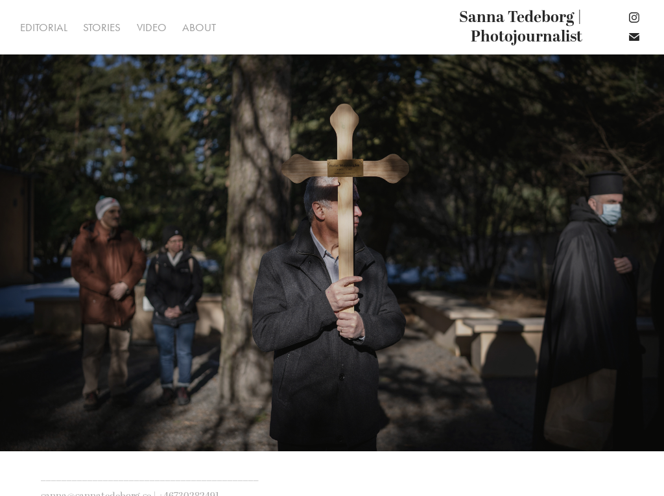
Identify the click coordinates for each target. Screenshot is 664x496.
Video (152, 27)
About (199, 27)
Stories (102, 27)
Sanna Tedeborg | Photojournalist (522, 27)
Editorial (43, 27)
